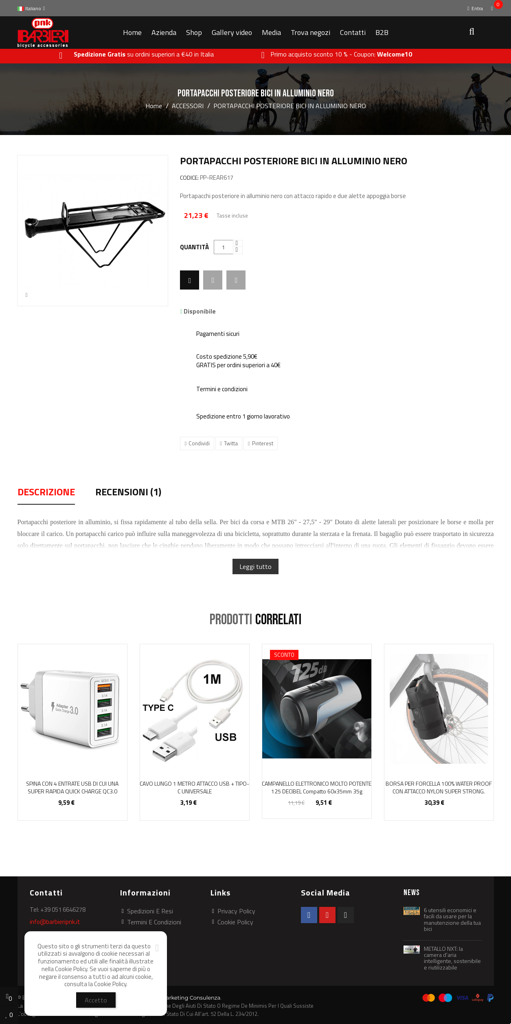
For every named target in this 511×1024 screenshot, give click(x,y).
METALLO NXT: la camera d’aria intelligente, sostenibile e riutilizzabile (452, 958)
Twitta (231, 443)
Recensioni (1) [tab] (128, 493)
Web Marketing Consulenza (184, 997)
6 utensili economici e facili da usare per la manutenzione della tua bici (452, 919)
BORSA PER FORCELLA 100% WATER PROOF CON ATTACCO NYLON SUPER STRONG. (439, 787)
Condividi (199, 443)
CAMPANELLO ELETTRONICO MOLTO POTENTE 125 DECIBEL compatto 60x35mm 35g (316, 787)
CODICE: (189, 178)
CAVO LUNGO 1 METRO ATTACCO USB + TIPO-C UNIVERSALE (194, 787)
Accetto (96, 1000)
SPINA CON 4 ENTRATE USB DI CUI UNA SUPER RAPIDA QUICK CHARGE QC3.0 (72, 787)
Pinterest (262, 443)
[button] (471, 32)
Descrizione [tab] (46, 493)
